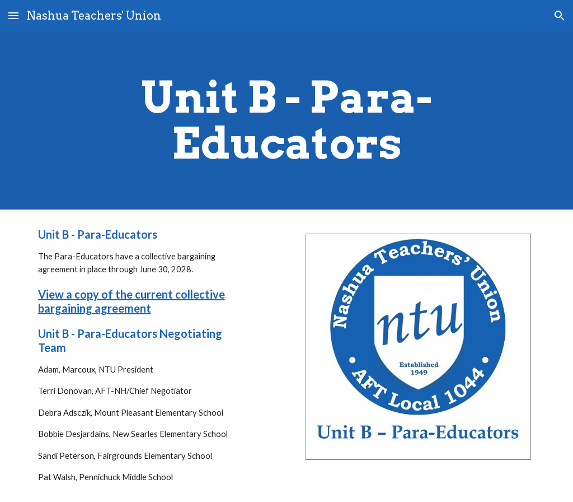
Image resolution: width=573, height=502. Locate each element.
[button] (13, 15)
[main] (287, 120)
